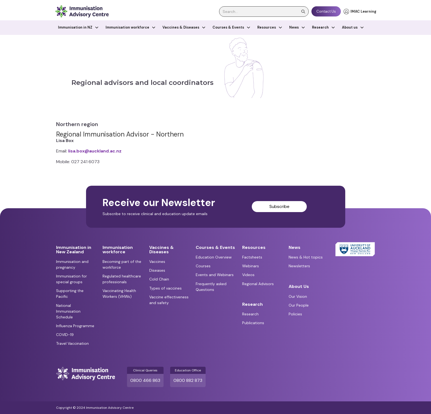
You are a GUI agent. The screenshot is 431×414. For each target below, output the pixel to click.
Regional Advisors (258, 283)
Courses (203, 265)
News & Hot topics (306, 257)
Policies (295, 314)
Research (250, 314)
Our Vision (298, 296)
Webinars (250, 265)
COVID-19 (65, 334)
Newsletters (299, 265)
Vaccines (157, 261)
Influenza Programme (75, 325)
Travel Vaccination (72, 343)
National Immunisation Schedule (68, 311)
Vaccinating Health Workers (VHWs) (119, 293)
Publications (253, 322)
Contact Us (326, 11)
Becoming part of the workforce (122, 264)
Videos (248, 274)
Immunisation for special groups (71, 279)
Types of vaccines (165, 288)
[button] (78, 27)
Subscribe (279, 206)
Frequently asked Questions (211, 286)
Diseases (157, 270)
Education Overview (214, 257)
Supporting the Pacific (70, 293)
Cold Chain (159, 279)
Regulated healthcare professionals (122, 279)
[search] (264, 11)
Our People (299, 305)
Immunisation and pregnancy (72, 264)
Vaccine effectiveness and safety (169, 299)
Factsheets (252, 257)
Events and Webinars (215, 274)
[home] (82, 11)
